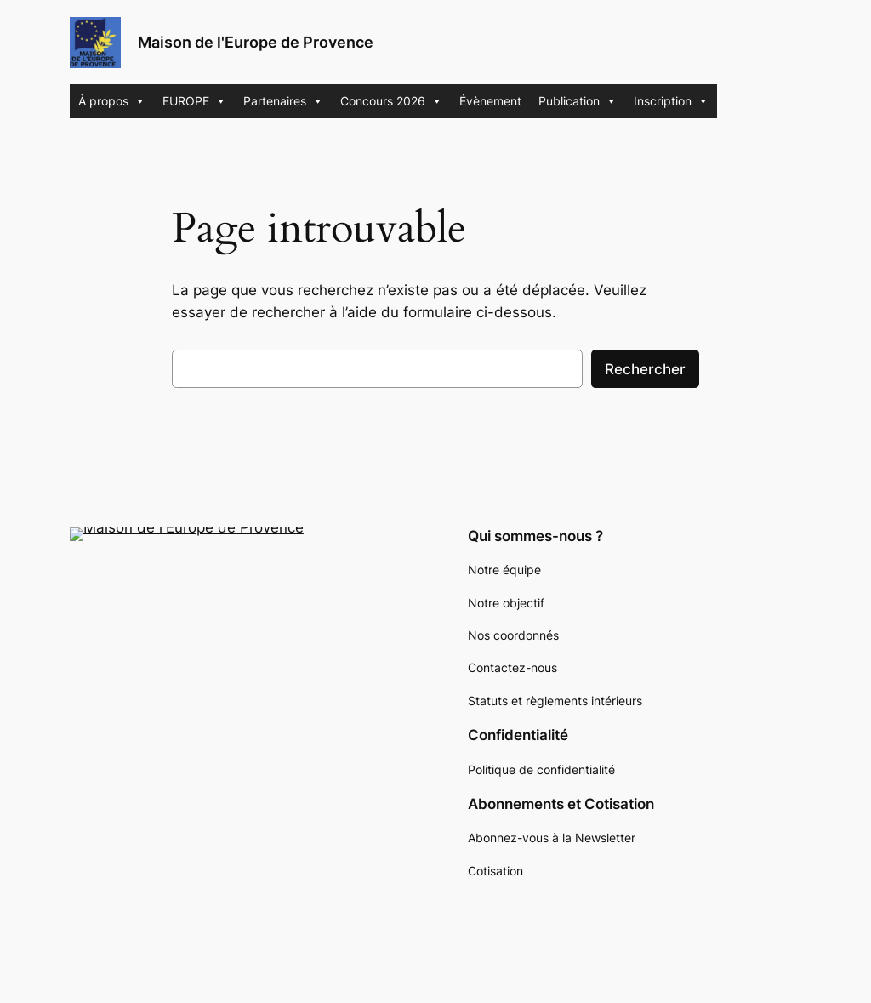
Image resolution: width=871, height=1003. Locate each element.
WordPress (182, 923)
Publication (577, 101)
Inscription (671, 101)
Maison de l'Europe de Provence (255, 42)
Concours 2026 (391, 101)
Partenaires (283, 101)
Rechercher (645, 369)
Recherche (319, 583)
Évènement (490, 101)
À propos (111, 101)
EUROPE (194, 101)
